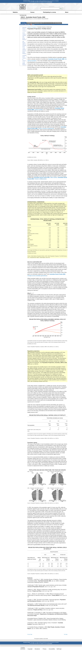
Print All (32, 24)
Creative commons (22, 648)
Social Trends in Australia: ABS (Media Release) (24, 36)
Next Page (65, 634)
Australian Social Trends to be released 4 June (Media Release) (24, 60)
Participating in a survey (49, 12)
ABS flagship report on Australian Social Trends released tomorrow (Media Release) (24, 47)
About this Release (24, 28)
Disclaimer (37, 649)
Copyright (30, 649)
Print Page (27, 24)
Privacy (44, 649)
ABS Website (49, 1)
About (66, 12)
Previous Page (29, 634)
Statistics (15, 12)
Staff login (59, 649)
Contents (24, 30)
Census (32, 12)
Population (34, 27)
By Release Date (23, 15)
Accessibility (52, 649)
